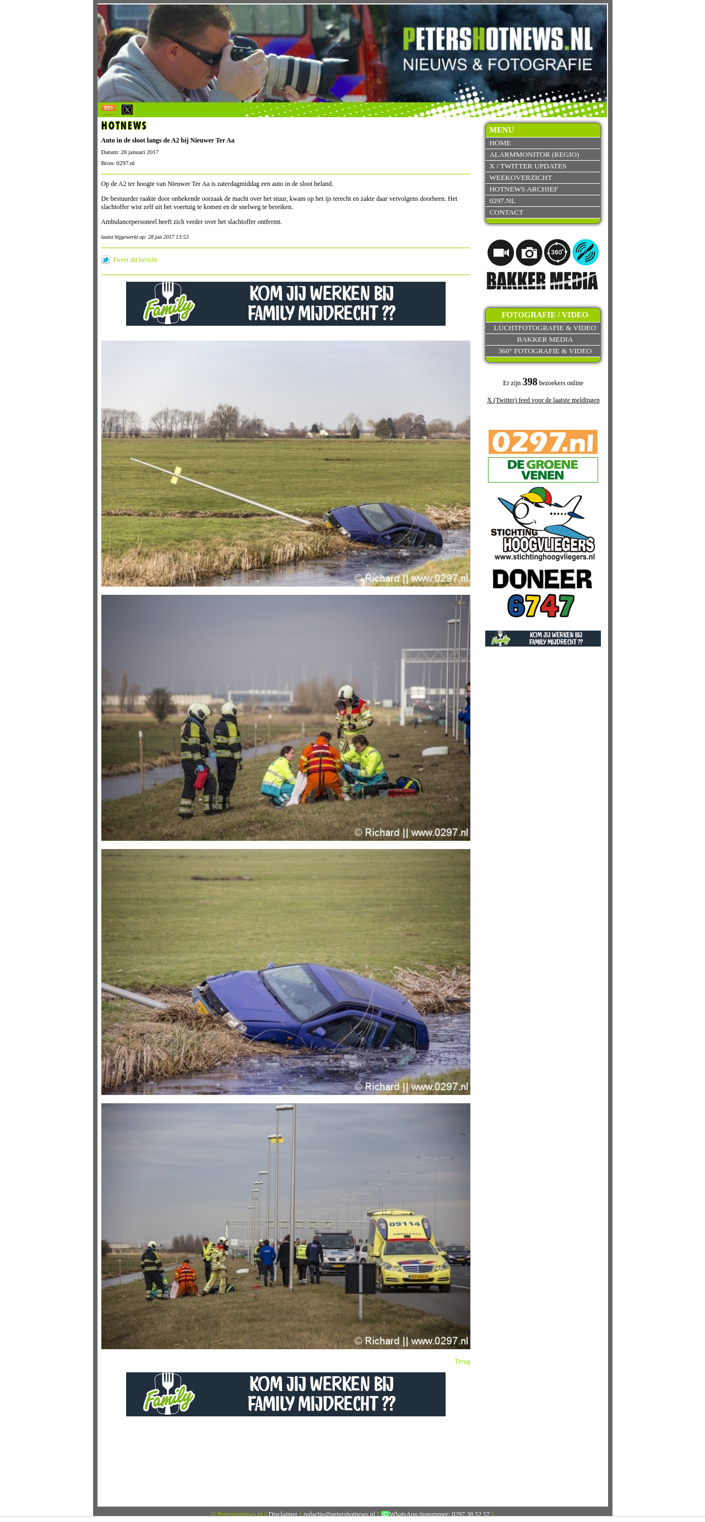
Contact (506, 212)
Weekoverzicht (520, 177)
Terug (462, 1361)
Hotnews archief (523, 189)
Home (500, 143)
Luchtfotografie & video (545, 328)
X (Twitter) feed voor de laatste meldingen (543, 400)
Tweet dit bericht (135, 260)
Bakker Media (545, 339)
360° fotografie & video (545, 351)
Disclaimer (283, 1514)
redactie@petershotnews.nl (339, 1514)
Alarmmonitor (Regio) (534, 154)
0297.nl (502, 200)
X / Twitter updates (527, 166)
